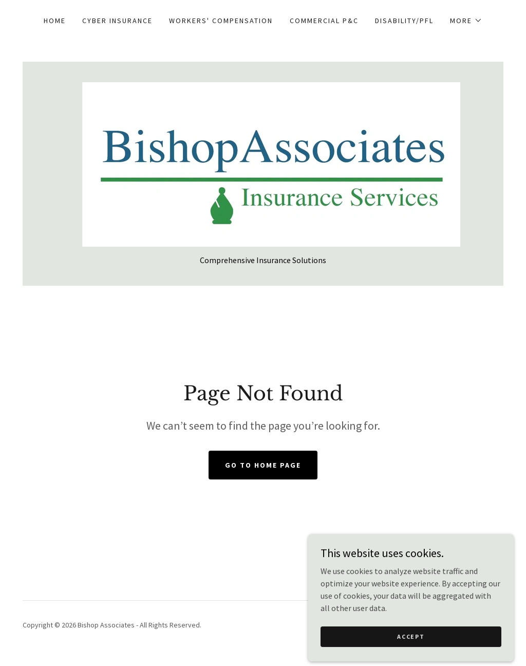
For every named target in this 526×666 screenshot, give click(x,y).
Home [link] (55, 20)
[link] (263, 163)
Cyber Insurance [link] (117, 20)
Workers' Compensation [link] (221, 20)
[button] (466, 20)
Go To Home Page (263, 465)
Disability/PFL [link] (404, 20)
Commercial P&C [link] (324, 20)
